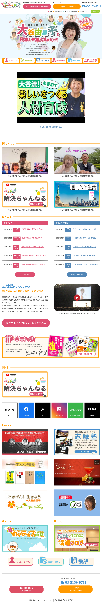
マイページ (95, 11)
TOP (51, 11)
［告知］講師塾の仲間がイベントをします (33, 264)
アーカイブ (67, 11)
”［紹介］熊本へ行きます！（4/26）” (33, 229)
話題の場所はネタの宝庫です (32, 238)
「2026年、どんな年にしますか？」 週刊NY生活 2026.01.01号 (85, 255)
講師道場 (74, 11)
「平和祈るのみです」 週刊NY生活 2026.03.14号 (85, 238)
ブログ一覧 (25, 274)
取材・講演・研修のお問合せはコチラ (26, 589)
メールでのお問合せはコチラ (75, 589)
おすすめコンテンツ (84, 11)
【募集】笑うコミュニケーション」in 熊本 (33, 246)
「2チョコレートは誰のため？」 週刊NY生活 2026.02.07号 (85, 229)
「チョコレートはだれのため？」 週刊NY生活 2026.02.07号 (85, 246)
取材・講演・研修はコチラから (37, 6)
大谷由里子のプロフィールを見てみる (26, 323)
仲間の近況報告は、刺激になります (34, 255)
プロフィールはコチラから (66, 6)
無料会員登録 (58, 11)
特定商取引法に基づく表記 (63, 600)
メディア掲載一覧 (77, 274)
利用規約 (32, 600)
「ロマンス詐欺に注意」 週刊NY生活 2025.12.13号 (85, 264)
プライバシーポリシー (45, 600)
